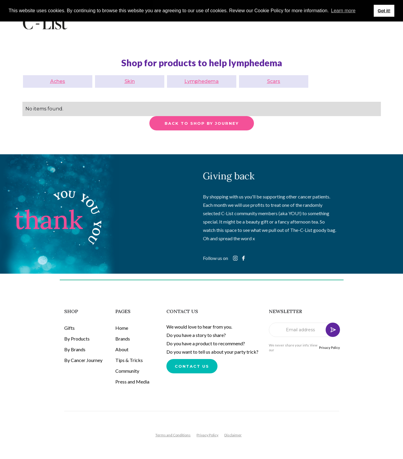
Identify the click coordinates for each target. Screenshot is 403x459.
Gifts (69, 328)
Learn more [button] (343, 10)
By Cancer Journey (83, 360)
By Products (77, 338)
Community (127, 371)
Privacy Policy (329, 347)
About (121, 349)
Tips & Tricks (129, 360)
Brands (122, 338)
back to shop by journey (202, 123)
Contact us (192, 366)
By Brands (74, 349)
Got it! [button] (384, 10)
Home (121, 328)
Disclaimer (233, 435)
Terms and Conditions (173, 435)
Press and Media (132, 381)
